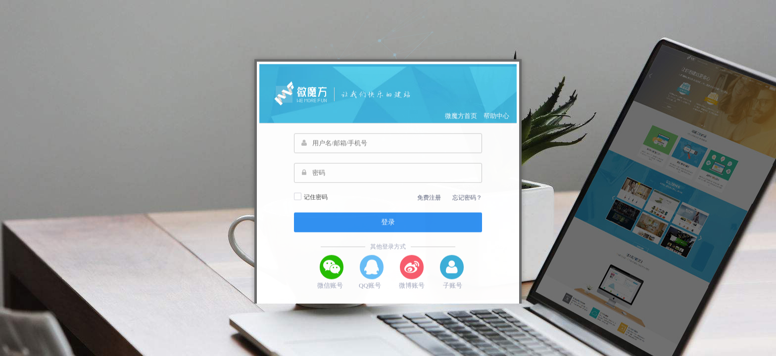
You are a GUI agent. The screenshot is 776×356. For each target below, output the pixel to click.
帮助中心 (496, 125)
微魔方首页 (461, 125)
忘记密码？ (467, 207)
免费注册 (429, 207)
